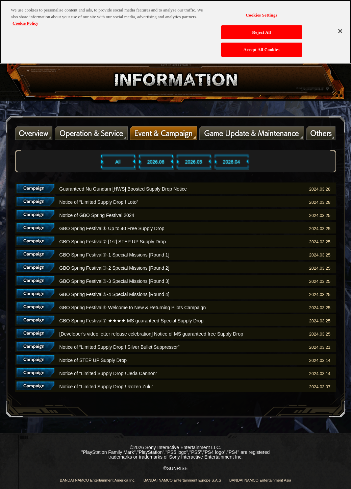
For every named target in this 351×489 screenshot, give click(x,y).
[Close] (340, 27)
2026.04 (231, 162)
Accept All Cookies (262, 46)
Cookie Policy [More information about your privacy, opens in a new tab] (25, 19)
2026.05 (193, 162)
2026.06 (156, 162)
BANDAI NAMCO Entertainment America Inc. (97, 480)
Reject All (261, 28)
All (118, 162)
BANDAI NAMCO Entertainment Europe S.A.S (182, 480)
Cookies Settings (261, 11)
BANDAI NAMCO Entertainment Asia (260, 480)
